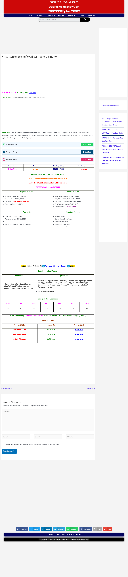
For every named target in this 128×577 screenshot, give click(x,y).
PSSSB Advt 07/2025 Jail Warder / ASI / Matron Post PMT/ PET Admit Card (111, 167)
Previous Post (7, 389)
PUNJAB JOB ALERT (64, 2)
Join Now (33, 93)
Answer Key (76, 15)
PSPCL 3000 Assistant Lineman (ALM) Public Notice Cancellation (113, 136)
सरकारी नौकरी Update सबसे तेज (64, 11)
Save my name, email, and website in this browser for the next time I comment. (32, 447)
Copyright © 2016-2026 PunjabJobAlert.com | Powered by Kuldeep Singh (64, 544)
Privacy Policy (58, 538)
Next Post (90, 389)
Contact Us (72, 538)
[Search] (85, 20)
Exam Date (61, 15)
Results (90, 15)
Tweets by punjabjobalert (110, 105)
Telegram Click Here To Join (55, 267)
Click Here (79, 330)
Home (18, 15)
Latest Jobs (31, 15)
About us (83, 538)
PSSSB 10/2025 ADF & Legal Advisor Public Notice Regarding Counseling (113, 156)
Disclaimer (45, 538)
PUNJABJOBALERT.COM (34, 316)
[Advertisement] (48, 38)
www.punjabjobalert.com (64, 7)
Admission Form (105, 15)
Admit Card (47, 15)
